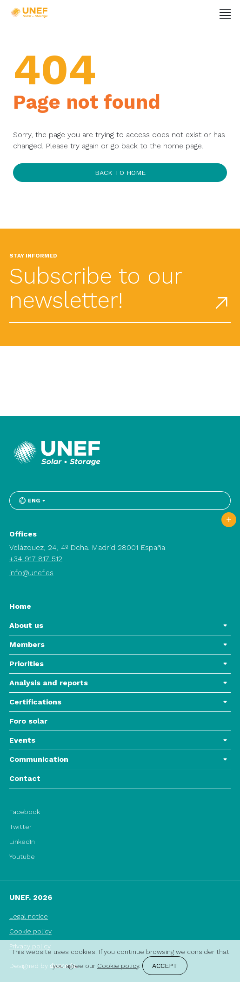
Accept (165, 965)
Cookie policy (30, 931)
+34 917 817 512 (35, 558)
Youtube (22, 856)
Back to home (120, 172)
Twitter (20, 826)
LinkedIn (22, 841)
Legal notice (28, 916)
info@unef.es (31, 572)
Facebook (24, 811)
